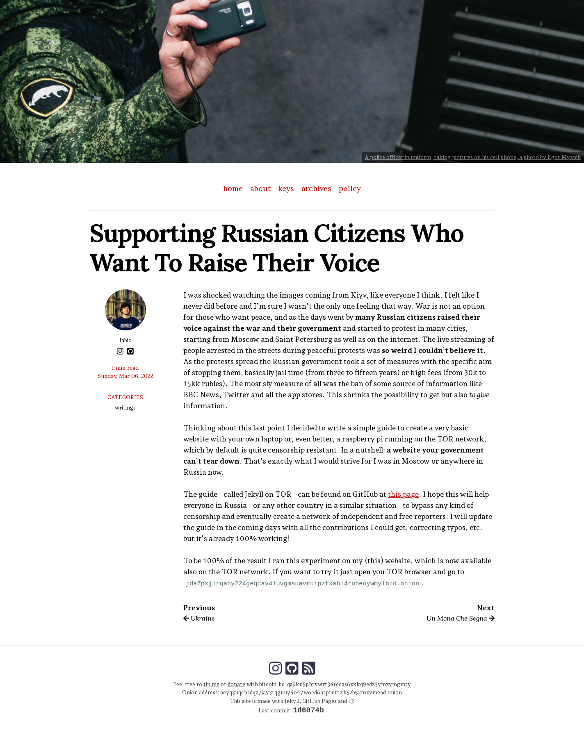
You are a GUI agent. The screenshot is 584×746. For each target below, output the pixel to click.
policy (350, 188)
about (260, 188)
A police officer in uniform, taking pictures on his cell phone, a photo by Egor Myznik (473, 157)
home (233, 188)
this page (403, 494)
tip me (211, 684)
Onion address (200, 692)
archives (316, 188)
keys (286, 188)
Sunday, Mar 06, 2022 (125, 376)
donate (236, 684)
